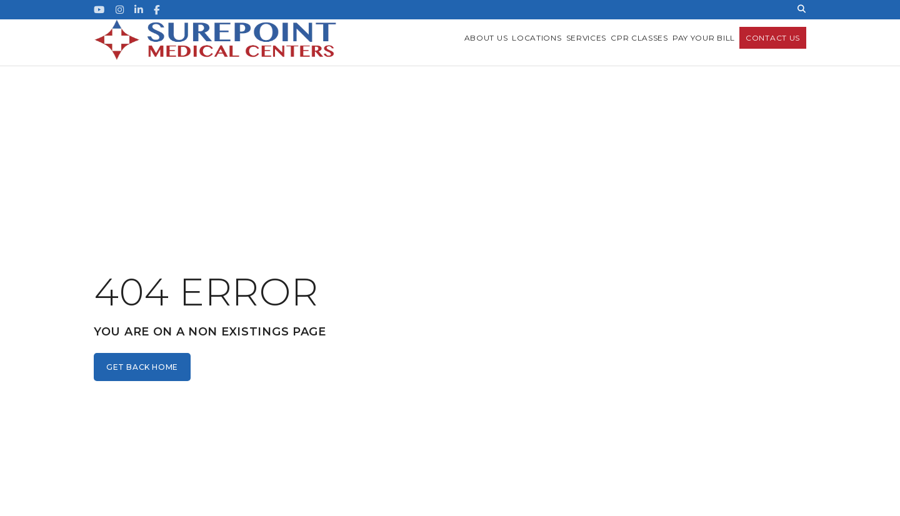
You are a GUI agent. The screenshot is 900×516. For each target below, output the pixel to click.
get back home (142, 367)
